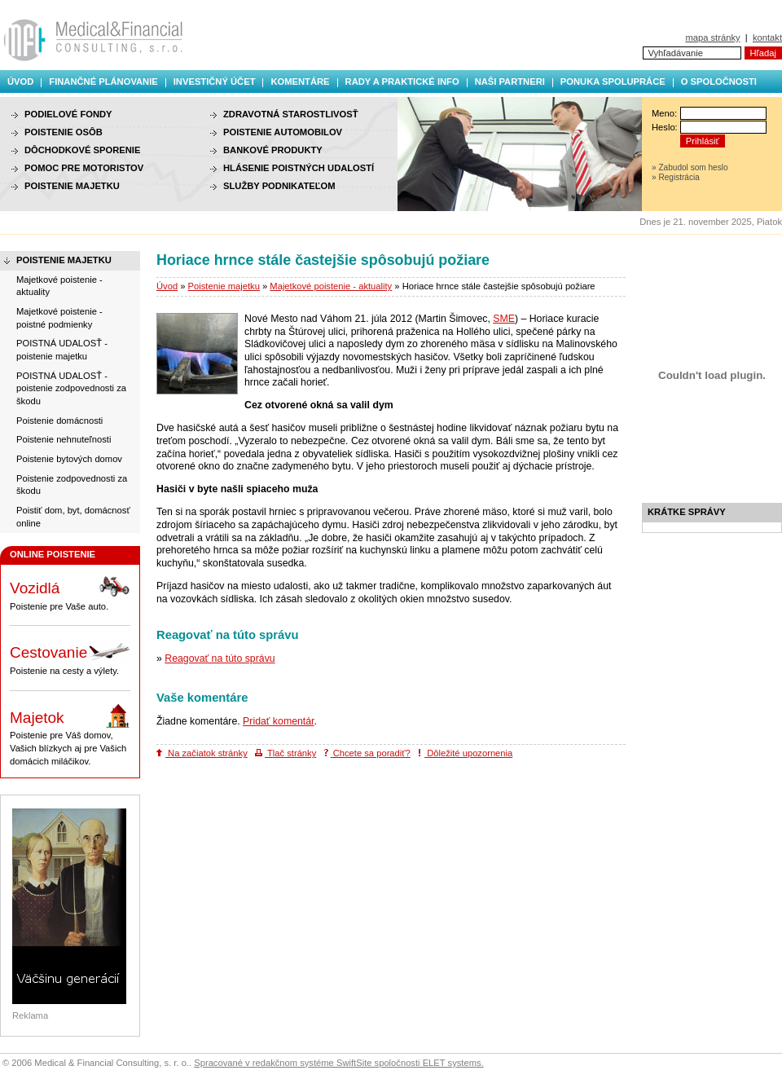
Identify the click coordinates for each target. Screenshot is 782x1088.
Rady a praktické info (402, 81)
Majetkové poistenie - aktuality (331, 286)
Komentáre (299, 81)
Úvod (20, 81)
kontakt (767, 37)
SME (504, 318)
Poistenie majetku (224, 286)
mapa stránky (712, 37)
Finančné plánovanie (103, 81)
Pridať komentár (278, 721)
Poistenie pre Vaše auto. (70, 592)
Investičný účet (215, 81)
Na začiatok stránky (202, 753)
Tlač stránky (285, 753)
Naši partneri (510, 81)
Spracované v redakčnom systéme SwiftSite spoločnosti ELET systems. (338, 1063)
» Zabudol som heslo (690, 167)
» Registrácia (676, 177)
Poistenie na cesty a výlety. (70, 657)
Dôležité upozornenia (465, 753)
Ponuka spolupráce (613, 81)
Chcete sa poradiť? (367, 753)
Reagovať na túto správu (220, 658)
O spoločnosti (719, 81)
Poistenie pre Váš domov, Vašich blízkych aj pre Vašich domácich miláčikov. (70, 734)
